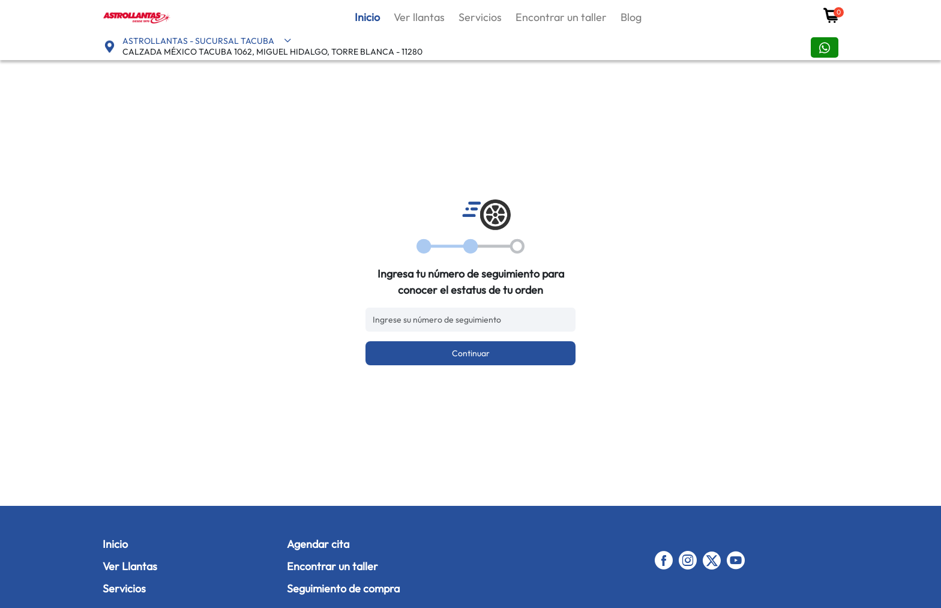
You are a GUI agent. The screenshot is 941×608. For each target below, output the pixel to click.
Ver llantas (419, 17)
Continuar (471, 353)
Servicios (480, 17)
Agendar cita (318, 544)
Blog (631, 17)
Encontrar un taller (561, 17)
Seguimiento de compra (343, 588)
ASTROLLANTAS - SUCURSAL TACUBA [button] (207, 41)
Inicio (367, 17)
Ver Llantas (130, 566)
